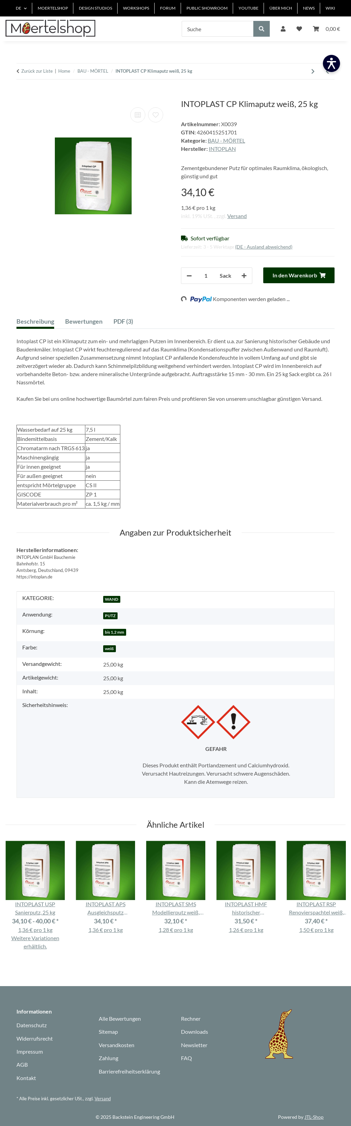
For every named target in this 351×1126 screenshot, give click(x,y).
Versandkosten (116, 1045)
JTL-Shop (314, 1117)
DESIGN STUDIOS (95, 8)
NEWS (309, 8)
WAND (111, 599)
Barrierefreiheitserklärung (129, 1071)
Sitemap (108, 1031)
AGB (22, 1064)
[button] (283, 28)
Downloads (194, 1031)
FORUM (168, 8)
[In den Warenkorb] (21, 95)
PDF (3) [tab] (123, 321)
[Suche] (218, 29)
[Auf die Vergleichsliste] (137, 114)
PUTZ (110, 615)
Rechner (191, 1018)
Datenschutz (31, 1025)
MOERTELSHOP (53, 8)
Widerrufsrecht (34, 1038)
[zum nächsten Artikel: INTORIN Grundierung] (313, 71)
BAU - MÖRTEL (226, 140)
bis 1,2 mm (114, 632)
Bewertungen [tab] (83, 321)
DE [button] (18, 8)
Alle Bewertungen (120, 1018)
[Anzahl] (206, 276)
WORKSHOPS (136, 8)
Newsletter (194, 1045)
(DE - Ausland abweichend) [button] (263, 247)
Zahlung (108, 1058)
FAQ (186, 1058)
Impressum (29, 1051)
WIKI (330, 8)
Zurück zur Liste (37, 71)
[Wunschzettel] (299, 28)
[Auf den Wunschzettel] (155, 114)
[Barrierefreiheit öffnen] (331, 63)
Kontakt (26, 1078)
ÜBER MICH (280, 8)
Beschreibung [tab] (35, 321)
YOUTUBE (248, 8)
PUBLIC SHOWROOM (207, 8)
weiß (109, 648)
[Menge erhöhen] (244, 276)
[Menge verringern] (189, 276)
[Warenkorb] (326, 28)
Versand (237, 216)
